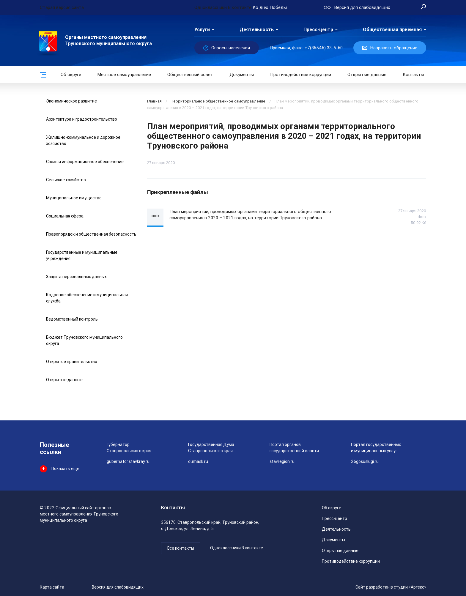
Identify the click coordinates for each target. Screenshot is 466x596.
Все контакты (180, 548)
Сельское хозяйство (66, 179)
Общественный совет (190, 74)
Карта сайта (52, 587)
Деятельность (257, 29)
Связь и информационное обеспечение (85, 161)
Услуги (202, 29)
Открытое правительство (71, 361)
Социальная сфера (65, 216)
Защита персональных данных (76, 276)
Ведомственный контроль (72, 319)
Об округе (71, 74)
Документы (241, 74)
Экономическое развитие (71, 101)
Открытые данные (64, 379)
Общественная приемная (392, 29)
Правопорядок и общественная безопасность (91, 234)
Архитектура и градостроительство (81, 119)
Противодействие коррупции (300, 74)
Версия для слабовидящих (118, 587)
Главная (154, 101)
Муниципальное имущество (74, 197)
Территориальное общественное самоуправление (218, 101)
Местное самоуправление (124, 74)
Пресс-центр (318, 29)
